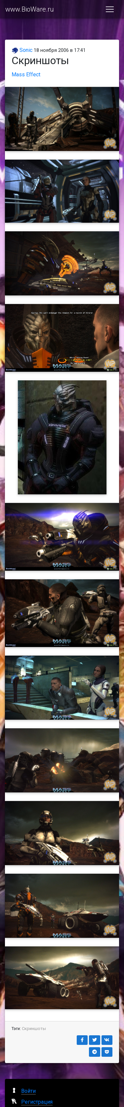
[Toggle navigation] (110, 9)
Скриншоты (34, 1028)
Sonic (22, 50)
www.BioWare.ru (29, 9)
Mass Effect (26, 74)
